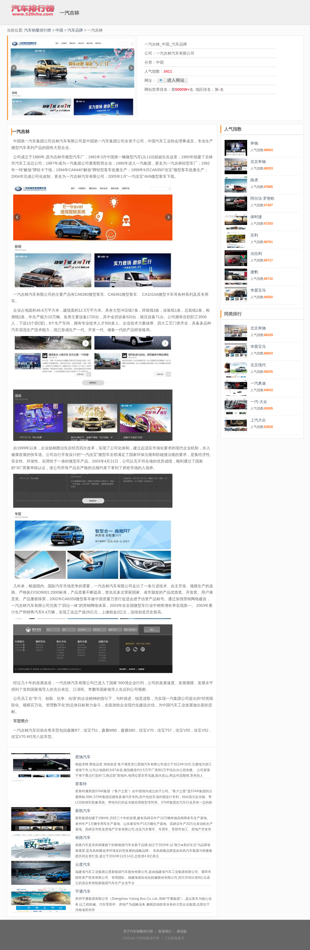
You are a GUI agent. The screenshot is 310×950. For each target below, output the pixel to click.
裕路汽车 (83, 837)
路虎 (254, 180)
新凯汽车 (83, 810)
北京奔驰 (258, 161)
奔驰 (254, 143)
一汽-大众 (258, 401)
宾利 (254, 235)
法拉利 (256, 253)
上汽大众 (258, 420)
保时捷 (256, 217)
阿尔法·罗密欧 (262, 198)
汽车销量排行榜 (37, 30)
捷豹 (254, 272)
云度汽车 (83, 864)
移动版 (182, 931)
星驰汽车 (83, 757)
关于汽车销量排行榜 (138, 931)
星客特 (81, 784)
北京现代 (258, 365)
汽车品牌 (75, 30)
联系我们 (165, 931)
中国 (59, 30)
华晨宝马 (258, 290)
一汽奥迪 (258, 383)
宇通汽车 (83, 891)
